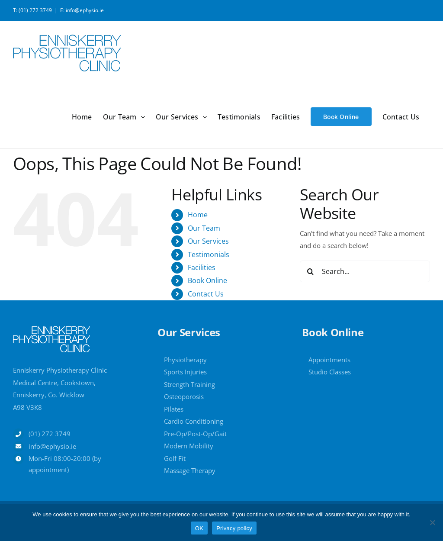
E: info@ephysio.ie (82, 10)
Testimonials (208, 254)
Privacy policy (234, 528)
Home (198, 214)
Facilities (201, 267)
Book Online (207, 280)
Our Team (204, 228)
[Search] (310, 271)
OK (199, 528)
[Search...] (365, 271)
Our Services (208, 241)
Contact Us (206, 294)
